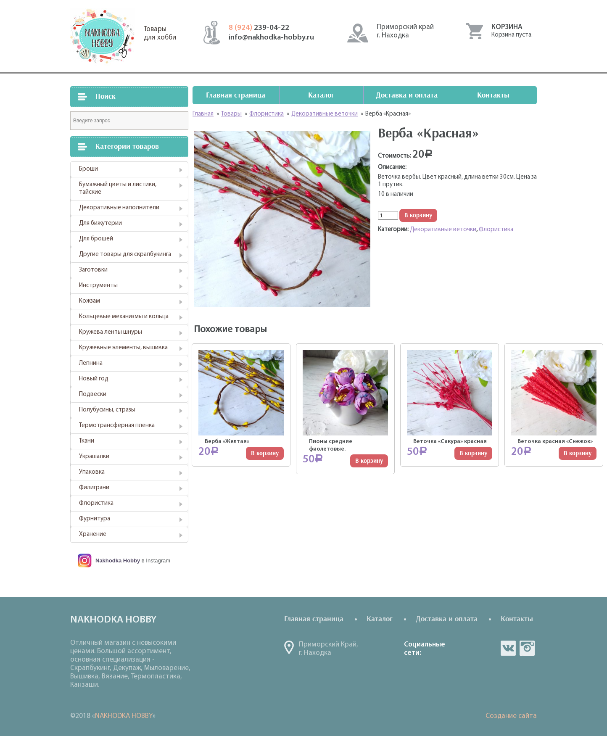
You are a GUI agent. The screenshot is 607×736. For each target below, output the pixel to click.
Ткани (86, 441)
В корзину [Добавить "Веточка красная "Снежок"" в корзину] (577, 453)
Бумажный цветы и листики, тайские (117, 188)
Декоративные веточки (443, 230)
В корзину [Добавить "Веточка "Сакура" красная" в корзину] (473, 453)
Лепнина (91, 363)
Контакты (493, 95)
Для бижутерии (100, 223)
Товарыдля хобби (160, 33)
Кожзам (89, 301)
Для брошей (96, 239)
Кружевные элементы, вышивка (123, 348)
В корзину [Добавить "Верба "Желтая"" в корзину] (265, 453)
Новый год (93, 379)
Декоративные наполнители (119, 208)
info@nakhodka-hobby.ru (271, 38)
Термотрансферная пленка (117, 425)
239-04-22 (259, 28)
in (527, 648)
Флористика (96, 503)
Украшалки (94, 457)
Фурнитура (94, 519)
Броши (88, 169)
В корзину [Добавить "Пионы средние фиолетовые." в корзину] (369, 461)
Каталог (321, 95)
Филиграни (94, 488)
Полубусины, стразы (107, 410)
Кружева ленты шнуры (110, 332)
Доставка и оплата (407, 95)
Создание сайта (511, 716)
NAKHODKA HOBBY (124, 716)
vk (508, 648)
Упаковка (92, 472)
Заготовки (93, 270)
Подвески (92, 394)
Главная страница (235, 95)
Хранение (92, 534)
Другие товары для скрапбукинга (125, 254)
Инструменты (98, 285)
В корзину (418, 215)
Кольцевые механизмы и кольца (124, 317)
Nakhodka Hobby (117, 560)
